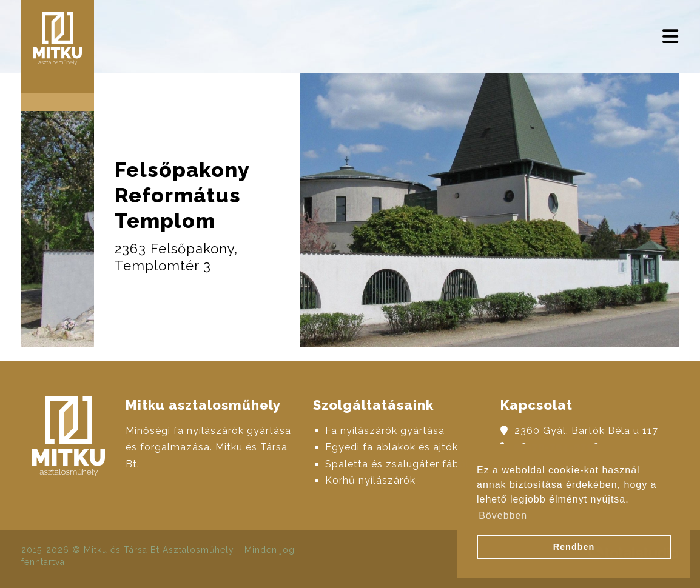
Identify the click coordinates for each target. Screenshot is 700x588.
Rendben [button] (574, 547)
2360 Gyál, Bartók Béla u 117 (586, 430)
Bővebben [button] (503, 515)
